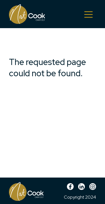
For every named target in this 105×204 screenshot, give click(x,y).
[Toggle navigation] (88, 14)
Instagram (92, 188)
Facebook (70, 188)
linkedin (81, 188)
